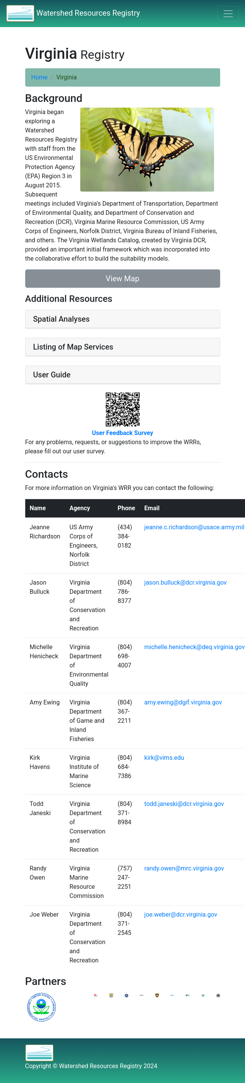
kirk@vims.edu (164, 757)
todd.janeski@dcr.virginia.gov (184, 803)
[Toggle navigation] (228, 13)
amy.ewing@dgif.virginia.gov (183, 702)
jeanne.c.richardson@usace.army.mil (194, 527)
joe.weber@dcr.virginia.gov (180, 914)
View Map (123, 278)
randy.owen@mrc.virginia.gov (184, 868)
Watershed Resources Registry (73, 13)
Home (39, 77)
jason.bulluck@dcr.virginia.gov (185, 582)
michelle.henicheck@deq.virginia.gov (194, 647)
